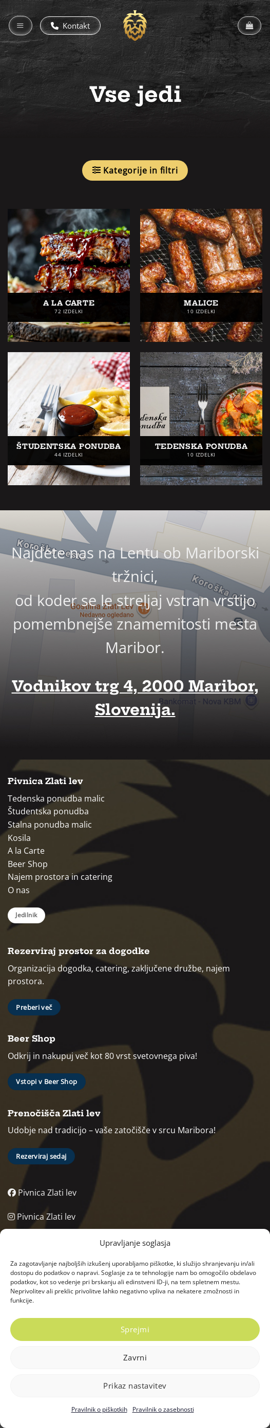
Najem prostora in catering (60, 876)
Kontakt (70, 25)
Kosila (19, 837)
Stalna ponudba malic (50, 824)
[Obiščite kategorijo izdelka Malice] (201, 275)
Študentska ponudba (48, 811)
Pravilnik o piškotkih (99, 1409)
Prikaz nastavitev (135, 1385)
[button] (20, 25)
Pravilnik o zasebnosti (163, 1409)
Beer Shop (28, 864)
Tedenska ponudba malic (56, 798)
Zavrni (135, 1357)
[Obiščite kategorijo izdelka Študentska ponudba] (69, 418)
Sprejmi (135, 1329)
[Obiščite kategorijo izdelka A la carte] (69, 275)
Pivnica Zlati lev (42, 1192)
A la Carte (26, 850)
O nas (19, 890)
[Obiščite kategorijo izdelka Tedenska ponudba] (201, 418)
